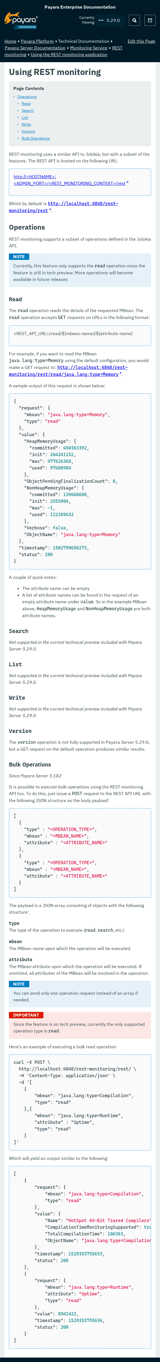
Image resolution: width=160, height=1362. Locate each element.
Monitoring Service (88, 48)
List (25, 117)
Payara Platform (37, 41)
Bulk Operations (36, 138)
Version (28, 131)
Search (28, 110)
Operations (27, 96)
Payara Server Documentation (35, 48)
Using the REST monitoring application (69, 54)
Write (26, 124)
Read (26, 103)
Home (10, 41)
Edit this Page (141, 41)
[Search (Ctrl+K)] (134, 20)
